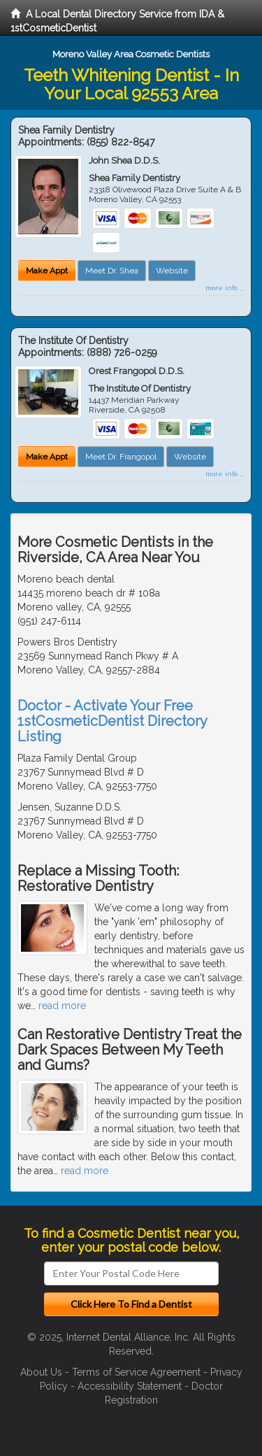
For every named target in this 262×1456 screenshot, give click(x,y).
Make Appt (47, 271)
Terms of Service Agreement (136, 1372)
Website (172, 271)
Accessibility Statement (130, 1386)
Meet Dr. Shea (111, 271)
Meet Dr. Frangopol (121, 457)
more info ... (224, 288)
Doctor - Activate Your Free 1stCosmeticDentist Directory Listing (112, 721)
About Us (41, 1372)
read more (62, 1005)
